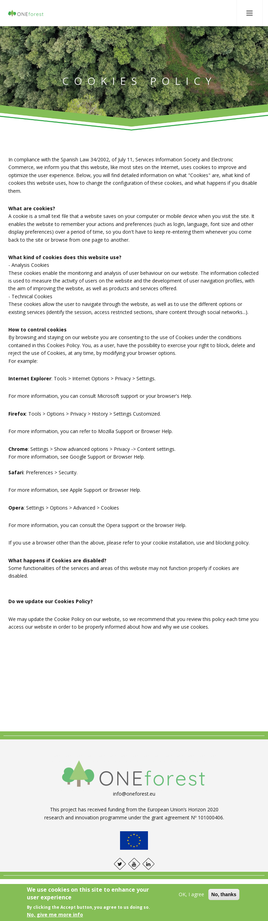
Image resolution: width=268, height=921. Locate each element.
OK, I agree (191, 894)
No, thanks (224, 894)
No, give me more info (55, 914)
